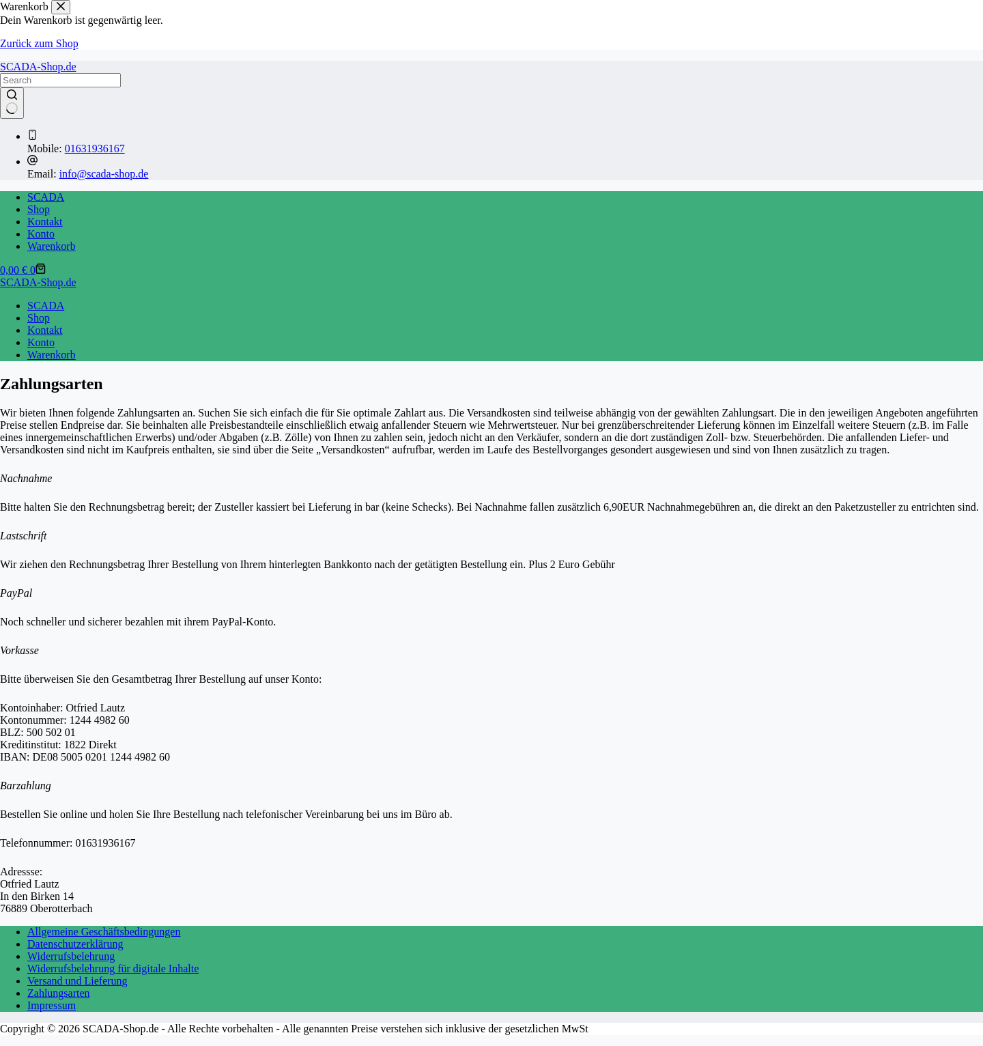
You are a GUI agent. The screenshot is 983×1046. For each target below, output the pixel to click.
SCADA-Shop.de (38, 66)
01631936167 (95, 148)
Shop (38, 209)
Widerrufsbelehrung (71, 956)
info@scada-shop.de (104, 174)
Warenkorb (51, 246)
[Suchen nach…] (60, 80)
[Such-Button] (12, 103)
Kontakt (45, 221)
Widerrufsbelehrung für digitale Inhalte (113, 968)
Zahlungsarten (58, 993)
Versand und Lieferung (77, 981)
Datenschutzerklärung (75, 944)
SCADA (45, 197)
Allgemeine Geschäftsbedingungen (103, 931)
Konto (41, 234)
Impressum (51, 1005)
